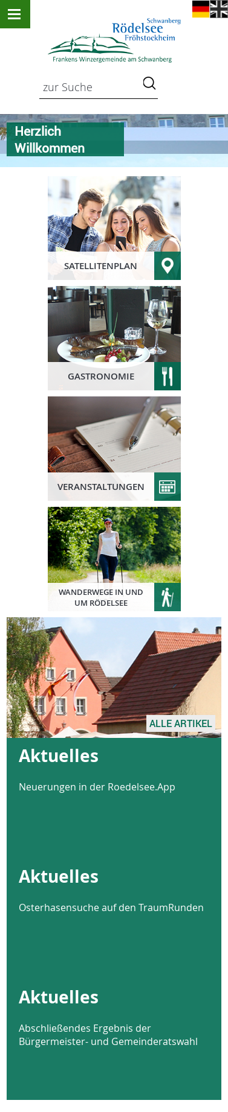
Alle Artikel (180, 723)
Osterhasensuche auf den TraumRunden (111, 907)
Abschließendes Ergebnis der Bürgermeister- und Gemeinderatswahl (108, 1034)
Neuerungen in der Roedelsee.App (97, 786)
